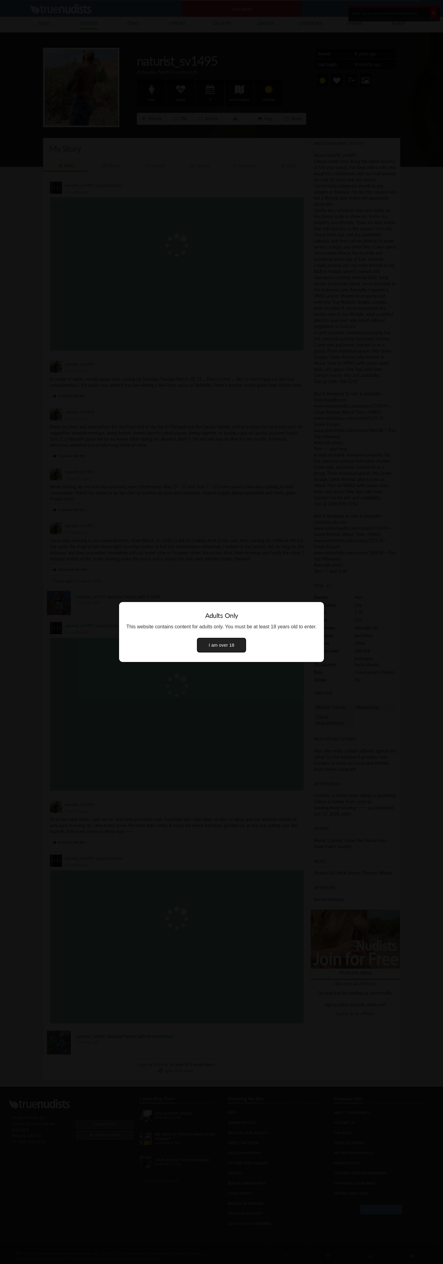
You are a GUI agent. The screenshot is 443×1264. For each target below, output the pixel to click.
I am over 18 (221, 645)
